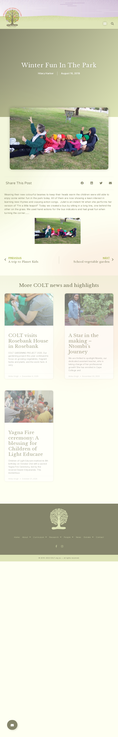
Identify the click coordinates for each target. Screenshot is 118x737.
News (78, 537)
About (26, 537)
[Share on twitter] (101, 183)
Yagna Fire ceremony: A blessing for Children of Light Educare (25, 443)
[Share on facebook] (82, 183)
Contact (100, 537)
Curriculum (40, 537)
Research (55, 537)
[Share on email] (110, 183)
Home (17, 537)
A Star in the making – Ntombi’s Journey (83, 343)
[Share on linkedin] (91, 183)
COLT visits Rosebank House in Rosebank (28, 341)
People (68, 537)
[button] (104, 23)
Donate (88, 537)
